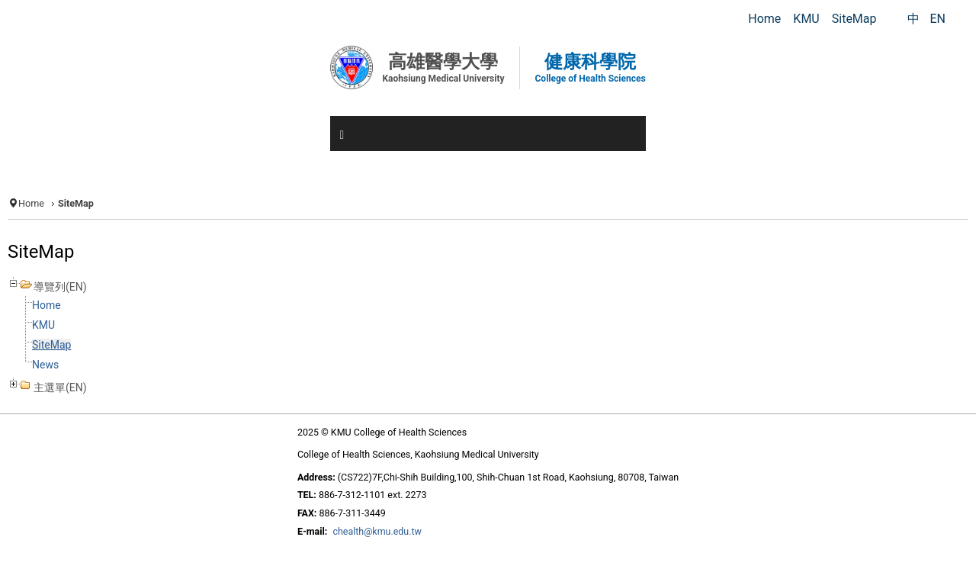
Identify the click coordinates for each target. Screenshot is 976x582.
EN (937, 18)
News (45, 365)
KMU (43, 325)
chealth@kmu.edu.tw (377, 531)
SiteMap (51, 345)
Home (31, 203)
